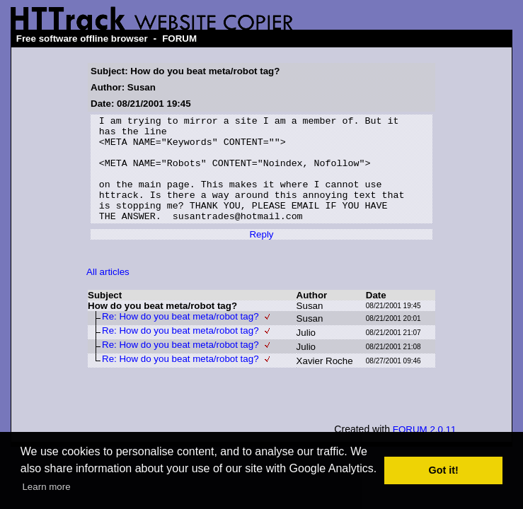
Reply (261, 255)
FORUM (179, 38)
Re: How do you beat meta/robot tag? (180, 337)
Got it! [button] (444, 470)
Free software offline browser (82, 38)
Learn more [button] (46, 486)
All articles (108, 293)
